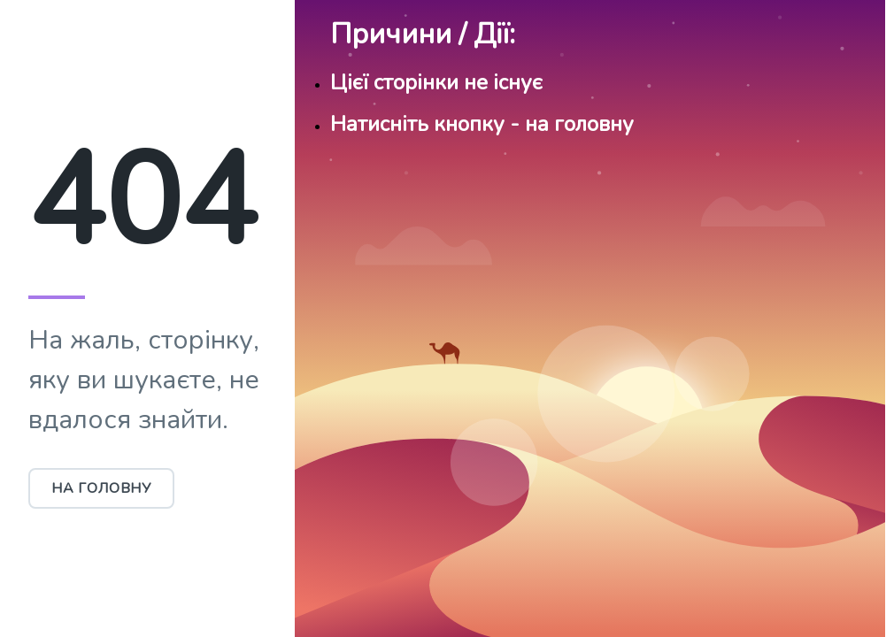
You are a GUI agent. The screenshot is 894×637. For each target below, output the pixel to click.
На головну (101, 488)
